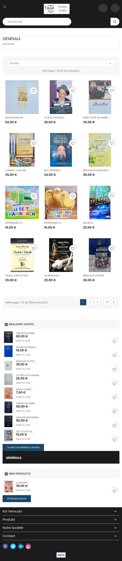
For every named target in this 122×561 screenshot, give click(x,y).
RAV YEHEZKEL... (53, 170)
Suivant (113, 302)
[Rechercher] (37, 22)
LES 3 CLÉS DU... (25, 431)
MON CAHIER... (24, 389)
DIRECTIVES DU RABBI (95, 117)
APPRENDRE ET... (14, 223)
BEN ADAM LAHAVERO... (96, 170)
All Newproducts (16, 498)
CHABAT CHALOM (15, 170)
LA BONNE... (22, 482)
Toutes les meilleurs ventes (23, 447)
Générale (13, 458)
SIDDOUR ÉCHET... (26, 361)
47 (107, 302)
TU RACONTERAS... (54, 117)
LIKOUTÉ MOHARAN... (28, 417)
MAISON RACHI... (14, 117)
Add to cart (23, 340)
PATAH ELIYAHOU (26, 347)
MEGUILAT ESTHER (93, 275)
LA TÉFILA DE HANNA (27, 375)
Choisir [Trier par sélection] (61, 63)
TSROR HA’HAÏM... (26, 333)
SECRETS (88, 223)
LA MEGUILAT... (52, 275)
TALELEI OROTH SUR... (17, 275)
